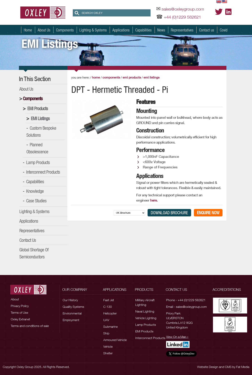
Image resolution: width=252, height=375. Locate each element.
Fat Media (242, 367)
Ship (106, 333)
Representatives (182, 30)
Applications (121, 30)
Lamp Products (38, 162)
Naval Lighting (144, 311)
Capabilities (143, 30)
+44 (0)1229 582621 (182, 17)
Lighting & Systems (93, 30)
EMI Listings (40, 118)
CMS (228, 367)
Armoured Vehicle (115, 340)
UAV (106, 320)
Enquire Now (208, 212)
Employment (71, 320)
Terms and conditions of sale (30, 326)
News (161, 30)
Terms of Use (19, 312)
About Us (44, 30)
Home (28, 30)
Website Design (207, 367)
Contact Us (27, 240)
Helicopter (110, 313)
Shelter (108, 353)
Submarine (110, 326)
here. (154, 200)
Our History (70, 300)
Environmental (72, 313)
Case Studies (36, 200)
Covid (223, 30)
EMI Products (37, 108)
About (15, 299)
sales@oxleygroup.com (183, 9)
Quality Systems (73, 306)
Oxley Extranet (20, 319)
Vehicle (108, 346)
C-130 (107, 306)
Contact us (206, 30)
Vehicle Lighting (145, 318)
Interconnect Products (43, 172)
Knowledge (35, 191)
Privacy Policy (20, 306)
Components (65, 30)
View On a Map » (177, 336)
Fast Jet (108, 300)
